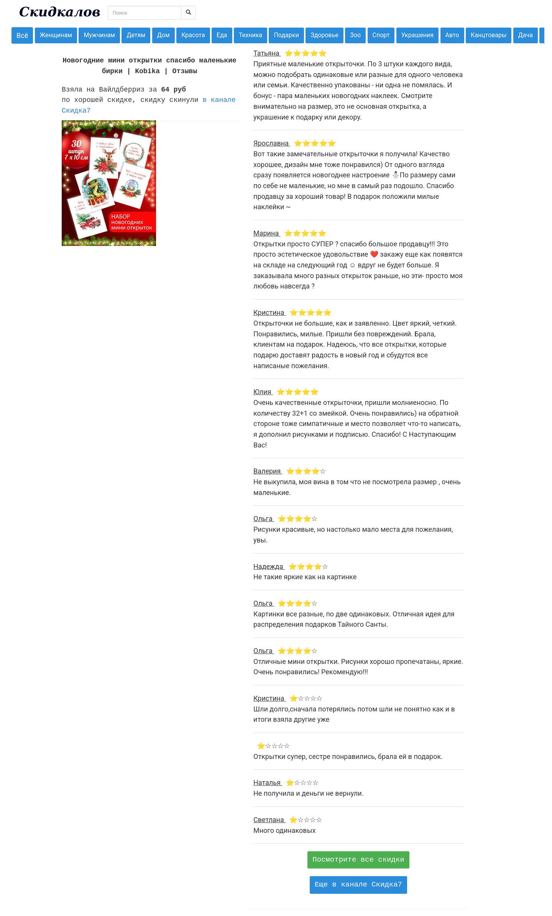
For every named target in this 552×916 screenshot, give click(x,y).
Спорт (381, 35)
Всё (22, 35)
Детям (136, 35)
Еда (222, 35)
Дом (163, 35)
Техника (250, 35)
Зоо (355, 35)
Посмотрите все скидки (358, 859)
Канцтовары (488, 35)
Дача (525, 35)
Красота (193, 35)
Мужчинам (99, 35)
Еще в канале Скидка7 (358, 884)
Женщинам (56, 35)
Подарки (286, 35)
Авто (452, 35)
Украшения (417, 35)
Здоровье (324, 35)
